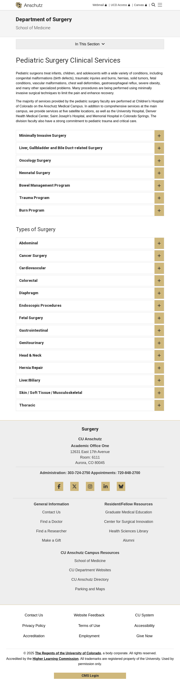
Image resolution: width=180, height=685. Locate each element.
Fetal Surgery (91, 318)
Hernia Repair (91, 368)
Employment (89, 636)
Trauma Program (91, 198)
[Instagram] (90, 492)
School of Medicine (33, 27)
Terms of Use (89, 626)
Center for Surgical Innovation (128, 522)
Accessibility (144, 626)
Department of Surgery (44, 19)
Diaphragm (91, 293)
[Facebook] (59, 492)
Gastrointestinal (91, 330)
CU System (144, 615)
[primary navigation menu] (160, 5)
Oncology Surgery (91, 160)
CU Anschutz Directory (90, 579)
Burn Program (91, 210)
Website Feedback (89, 615)
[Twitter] (74, 492)
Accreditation (33, 636)
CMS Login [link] (90, 676)
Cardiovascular (91, 268)
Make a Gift (51, 540)
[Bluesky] (121, 492)
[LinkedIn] (105, 492)
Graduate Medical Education (128, 512)
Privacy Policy (33, 626)
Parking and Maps (90, 589)
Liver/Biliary (91, 380)
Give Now (145, 636)
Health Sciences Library (128, 531)
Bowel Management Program (91, 185)
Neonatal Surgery (91, 173)
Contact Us (51, 512)
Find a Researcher (51, 531)
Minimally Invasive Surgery (91, 135)
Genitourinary (91, 343)
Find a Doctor (51, 522)
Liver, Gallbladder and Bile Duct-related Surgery (91, 148)
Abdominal (91, 243)
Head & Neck (91, 355)
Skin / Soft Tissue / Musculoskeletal (91, 392)
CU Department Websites (90, 570)
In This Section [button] (90, 44)
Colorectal (91, 280)
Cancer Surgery (91, 255)
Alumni (128, 540)
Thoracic (91, 405)
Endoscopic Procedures (91, 305)
